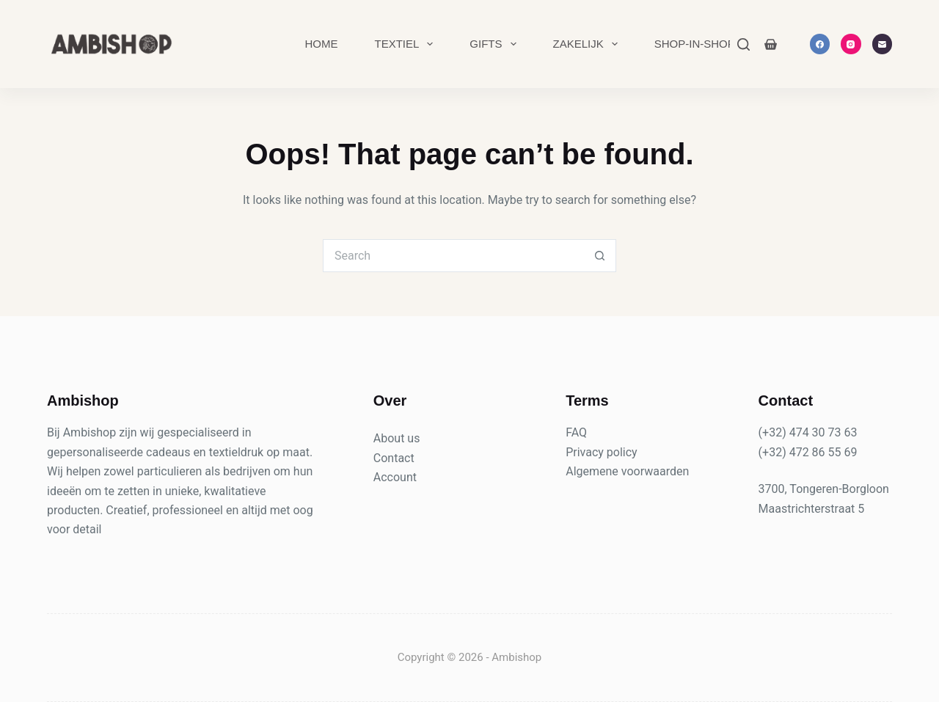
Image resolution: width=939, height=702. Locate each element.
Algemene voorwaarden (627, 471)
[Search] (743, 44)
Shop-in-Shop (694, 43)
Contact (393, 458)
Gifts (496, 44)
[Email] (882, 44)
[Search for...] (453, 255)
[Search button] (599, 255)
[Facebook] (820, 44)
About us (396, 438)
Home (320, 43)
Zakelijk (588, 44)
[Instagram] (851, 44)
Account (395, 477)
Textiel (406, 44)
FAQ (576, 432)
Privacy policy (601, 452)
